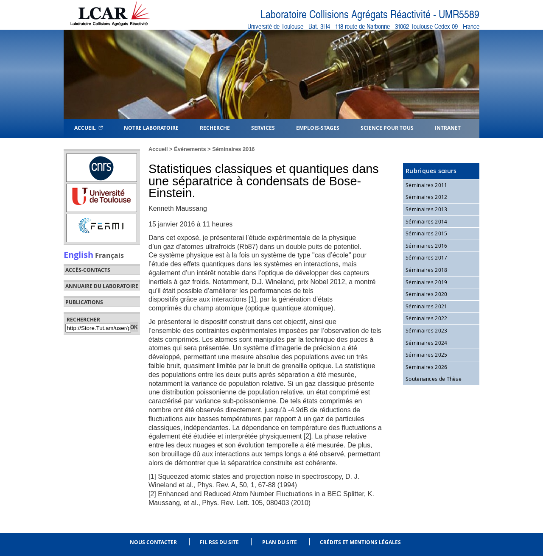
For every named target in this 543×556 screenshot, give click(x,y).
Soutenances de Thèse (434, 378)
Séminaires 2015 (427, 233)
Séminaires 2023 (427, 330)
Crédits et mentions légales (360, 542)
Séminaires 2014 (427, 221)
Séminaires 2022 (427, 318)
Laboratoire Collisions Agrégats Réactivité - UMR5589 (369, 15)
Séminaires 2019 (427, 282)
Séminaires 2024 (427, 342)
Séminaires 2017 (427, 257)
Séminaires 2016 (233, 149)
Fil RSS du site (219, 542)
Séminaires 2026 (427, 366)
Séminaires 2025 (427, 354)
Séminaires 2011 (427, 185)
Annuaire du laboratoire (101, 286)
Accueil (88, 127)
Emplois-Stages (317, 127)
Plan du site (279, 542)
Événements (190, 149)
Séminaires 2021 (427, 306)
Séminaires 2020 (427, 294)
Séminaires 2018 (427, 269)
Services (263, 127)
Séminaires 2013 (427, 209)
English (78, 254)
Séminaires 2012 (427, 196)
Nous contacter (153, 542)
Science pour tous (387, 127)
